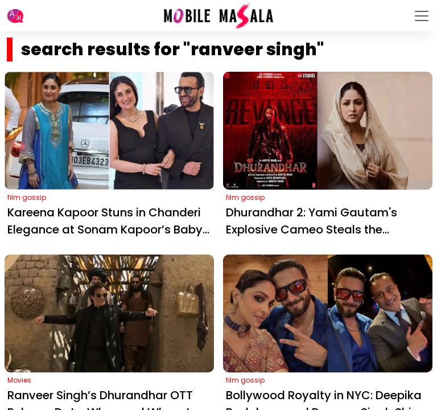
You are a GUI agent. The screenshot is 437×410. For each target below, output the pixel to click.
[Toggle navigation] (421, 15)
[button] (15, 15)
